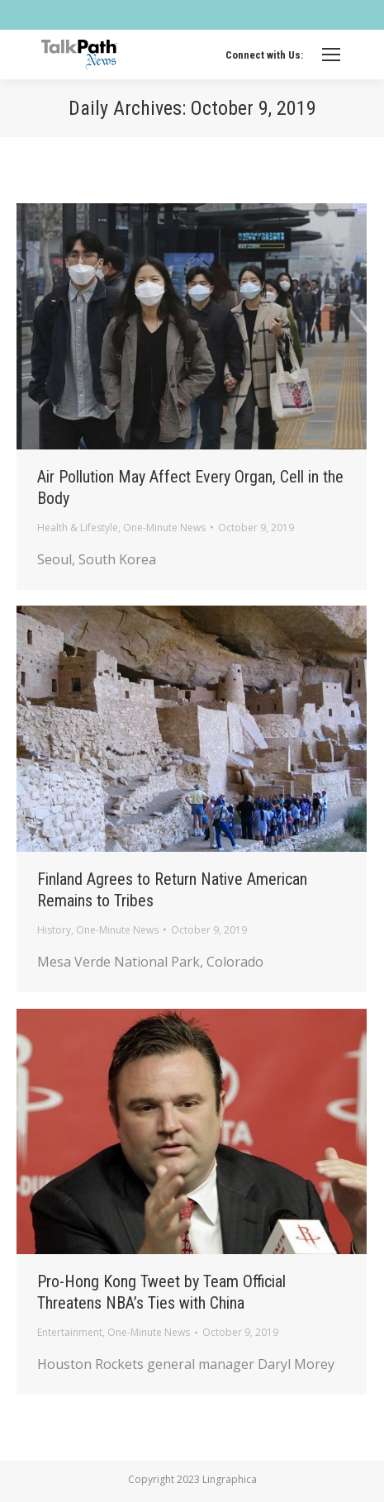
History (54, 930)
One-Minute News (164, 527)
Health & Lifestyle (77, 527)
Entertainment (69, 1332)
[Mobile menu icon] (331, 54)
